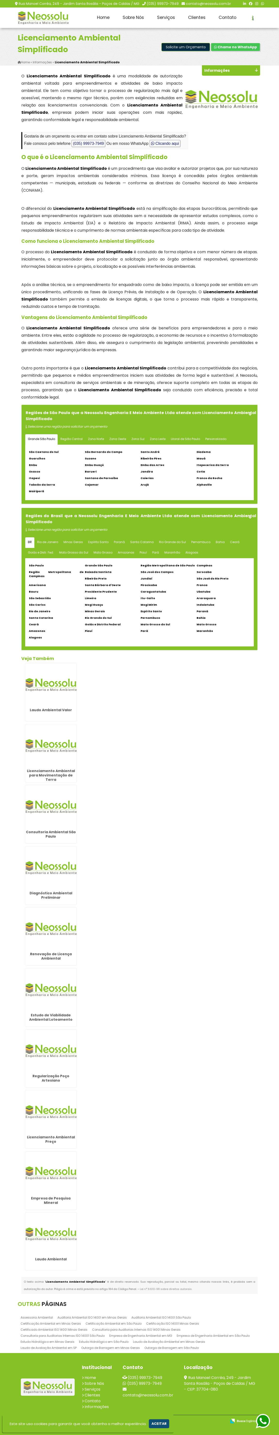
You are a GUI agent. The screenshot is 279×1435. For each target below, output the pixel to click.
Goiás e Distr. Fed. (41, 552)
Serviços (166, 17)
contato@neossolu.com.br (208, 3)
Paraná (119, 542)
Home (103, 17)
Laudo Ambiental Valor (51, 709)
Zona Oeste (117, 439)
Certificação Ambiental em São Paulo (114, 1323)
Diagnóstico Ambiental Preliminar (51, 895)
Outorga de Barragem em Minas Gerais (110, 1348)
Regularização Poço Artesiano (50, 1078)
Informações (97, 1407)
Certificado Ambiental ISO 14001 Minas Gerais (54, 1330)
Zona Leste (158, 439)
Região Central (71, 439)
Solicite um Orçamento (186, 46)
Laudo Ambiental (51, 1259)
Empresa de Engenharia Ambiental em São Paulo (213, 1336)
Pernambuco (200, 542)
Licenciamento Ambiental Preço (51, 1139)
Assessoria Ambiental (37, 1317)
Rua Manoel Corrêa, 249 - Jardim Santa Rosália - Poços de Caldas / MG (79, 3)
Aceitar (159, 1423)
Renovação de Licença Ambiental (51, 956)
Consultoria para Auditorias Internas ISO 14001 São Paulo (63, 1336)
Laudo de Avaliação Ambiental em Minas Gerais (169, 1342)
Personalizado (215, 439)
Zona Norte (96, 439)
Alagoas (191, 552)
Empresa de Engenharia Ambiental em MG (140, 1336)
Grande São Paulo (41, 439)
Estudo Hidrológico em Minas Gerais (47, 1342)
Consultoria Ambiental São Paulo (51, 834)
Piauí (143, 552)
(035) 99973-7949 (163, 3)
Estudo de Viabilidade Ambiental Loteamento (50, 1017)
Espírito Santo (98, 542)
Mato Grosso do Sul (73, 552)
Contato (227, 17)
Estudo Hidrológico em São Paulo (103, 1342)
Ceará (234, 542)
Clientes (197, 17)
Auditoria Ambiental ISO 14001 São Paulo (161, 1317)
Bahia (220, 542)
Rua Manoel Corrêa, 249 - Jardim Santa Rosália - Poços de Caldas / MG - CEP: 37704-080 (219, 1383)
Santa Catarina (142, 542)
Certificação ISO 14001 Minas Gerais (172, 1323)
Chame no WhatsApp (235, 46)
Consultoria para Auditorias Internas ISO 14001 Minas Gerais (136, 1330)
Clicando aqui (165, 143)
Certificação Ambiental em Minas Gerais (51, 1323)
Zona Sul (137, 439)
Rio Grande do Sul (172, 542)
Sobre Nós (133, 17)
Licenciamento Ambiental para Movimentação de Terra (51, 775)
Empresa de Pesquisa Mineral (51, 1200)
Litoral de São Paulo (185, 439)
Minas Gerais (73, 542)
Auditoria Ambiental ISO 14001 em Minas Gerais (92, 1317)
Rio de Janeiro (47, 542)
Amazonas (126, 552)
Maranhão (172, 552)
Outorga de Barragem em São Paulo (171, 1348)
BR (30, 542)
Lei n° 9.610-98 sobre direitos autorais (166, 1289)
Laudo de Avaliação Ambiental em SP (49, 1348)
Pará (155, 552)
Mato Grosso (103, 552)
